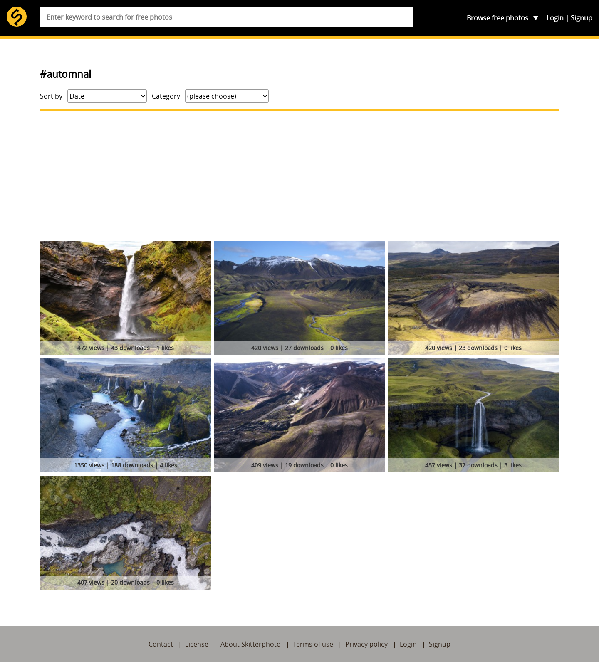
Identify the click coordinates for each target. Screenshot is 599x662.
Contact (161, 644)
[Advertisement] (299, 176)
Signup (581, 17)
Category (166, 96)
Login (555, 17)
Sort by (51, 96)
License (196, 644)
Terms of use (313, 644)
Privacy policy (366, 644)
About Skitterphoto (250, 644)
